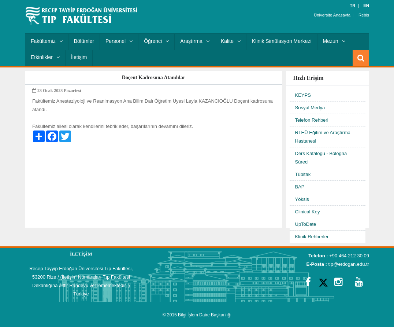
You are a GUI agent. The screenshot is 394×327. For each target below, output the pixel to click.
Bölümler (84, 41)
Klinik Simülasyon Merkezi (282, 41)
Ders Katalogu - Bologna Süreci (321, 158)
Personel (119, 41)
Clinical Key (307, 211)
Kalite (231, 41)
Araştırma (194, 41)
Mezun (334, 41)
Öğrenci (156, 41)
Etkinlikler (45, 57)
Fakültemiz (47, 41)
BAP (300, 187)
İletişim (79, 57)
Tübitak (303, 174)
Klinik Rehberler (312, 236)
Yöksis (302, 199)
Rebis (364, 14)
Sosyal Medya (310, 107)
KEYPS (303, 95)
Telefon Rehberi (311, 120)
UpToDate (305, 224)
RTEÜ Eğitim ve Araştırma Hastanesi (322, 137)
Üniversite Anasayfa (333, 14)
